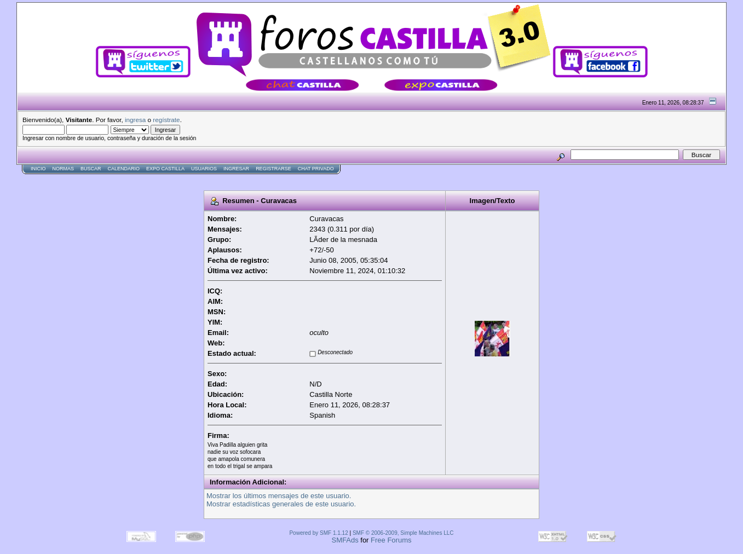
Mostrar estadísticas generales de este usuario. (281, 504)
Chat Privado (316, 168)
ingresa (135, 119)
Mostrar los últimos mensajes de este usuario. (278, 496)
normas (63, 168)
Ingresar (236, 168)
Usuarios (204, 168)
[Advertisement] (215, 179)
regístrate (166, 119)
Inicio (38, 168)
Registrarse (273, 168)
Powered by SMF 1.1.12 (318, 533)
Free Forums (391, 540)
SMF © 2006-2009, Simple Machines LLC (403, 533)
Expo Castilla (165, 168)
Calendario (124, 168)
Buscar (90, 168)
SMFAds (345, 540)
